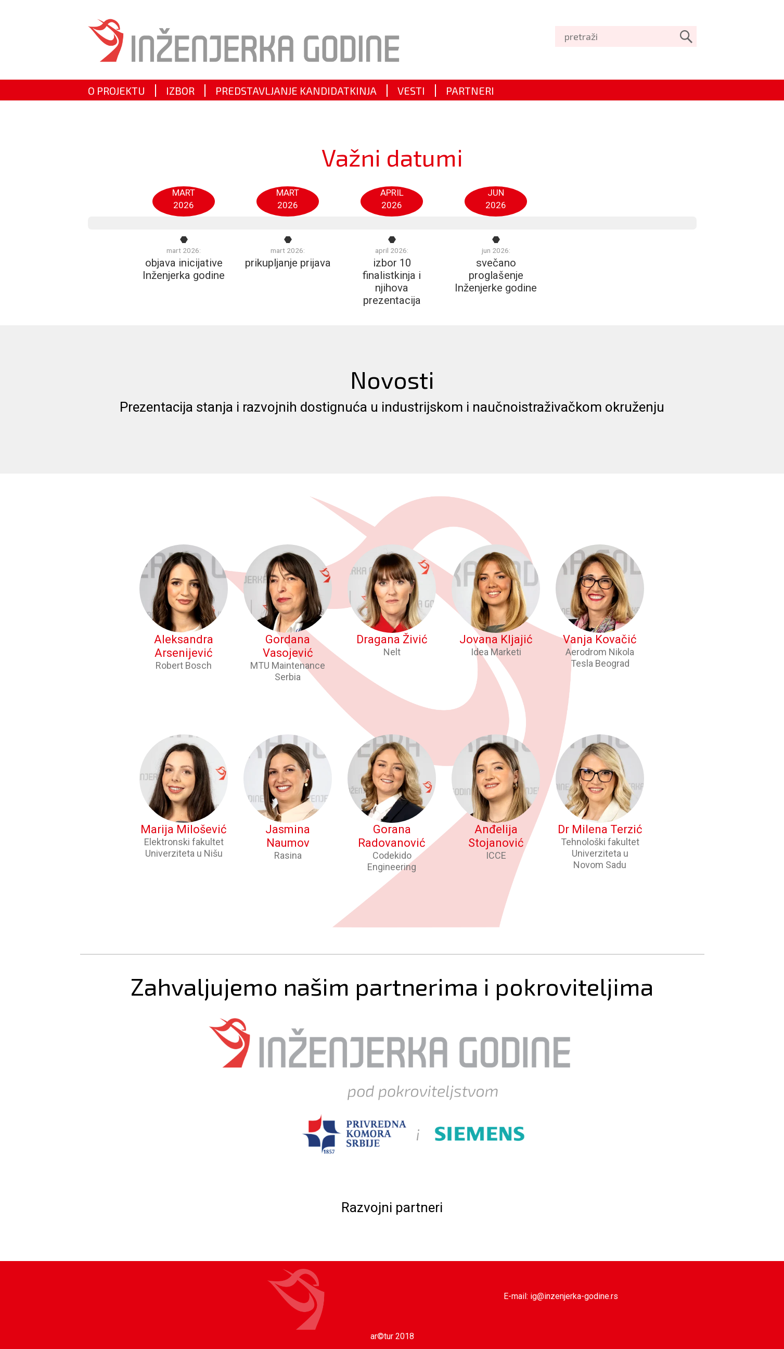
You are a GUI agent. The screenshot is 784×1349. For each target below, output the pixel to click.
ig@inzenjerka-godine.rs (574, 1296)
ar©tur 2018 (392, 1336)
